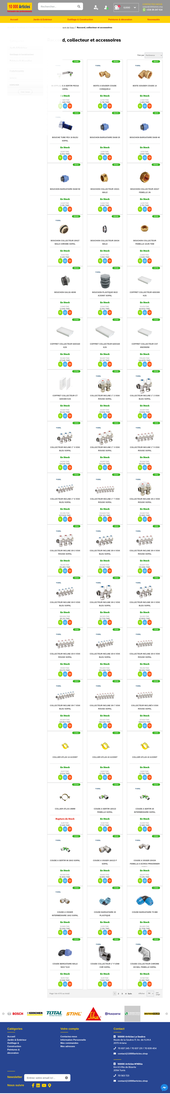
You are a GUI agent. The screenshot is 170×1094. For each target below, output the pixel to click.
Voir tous (25, 92)
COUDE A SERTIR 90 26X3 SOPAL (65, 861)
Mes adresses (68, 1048)
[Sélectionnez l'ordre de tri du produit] (154, 56)
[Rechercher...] (60, 6)
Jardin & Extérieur (42, 20)
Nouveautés (153, 20)
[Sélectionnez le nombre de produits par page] (150, 994)
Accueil (14, 20)
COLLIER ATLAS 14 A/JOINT (65, 758)
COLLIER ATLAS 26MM (65, 810)
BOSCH (13, 78)
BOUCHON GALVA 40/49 (65, 293)
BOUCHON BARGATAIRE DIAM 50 (65, 190)
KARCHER (14, 85)
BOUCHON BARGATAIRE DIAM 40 (145, 138)
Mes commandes (70, 1044)
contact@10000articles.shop (134, 1054)
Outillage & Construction (80, 20)
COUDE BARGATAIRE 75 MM (145, 913)
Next (166, 1014)
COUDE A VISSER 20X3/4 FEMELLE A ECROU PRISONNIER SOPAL (145, 864)
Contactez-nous (69, 1037)
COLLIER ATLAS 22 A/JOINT (105, 758)
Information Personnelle (74, 1041)
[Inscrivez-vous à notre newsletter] (47, 1078)
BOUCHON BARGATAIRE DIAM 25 (105, 138)
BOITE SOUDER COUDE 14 (145, 86)
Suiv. (130, 994)
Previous (3, 1014)
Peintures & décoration (120, 20)
